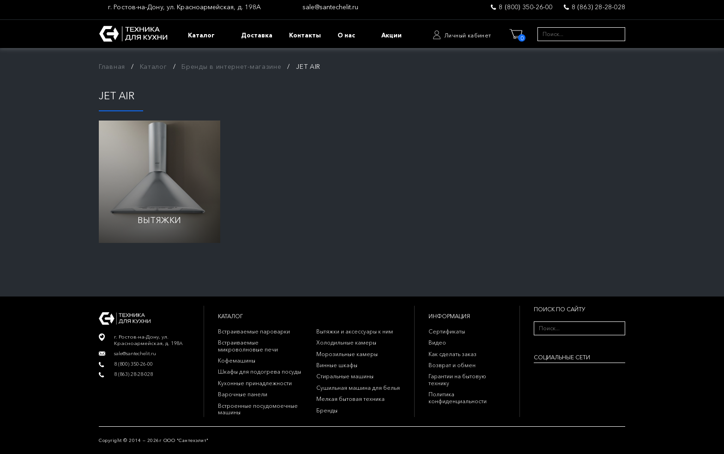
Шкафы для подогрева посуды (259, 371)
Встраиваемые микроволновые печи (248, 345)
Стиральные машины (345, 376)
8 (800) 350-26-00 (525, 7)
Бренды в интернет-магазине (231, 66)
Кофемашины (236, 360)
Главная (112, 66)
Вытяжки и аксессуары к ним (354, 331)
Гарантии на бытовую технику (457, 379)
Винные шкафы (336, 365)
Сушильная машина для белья (358, 387)
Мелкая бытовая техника (350, 398)
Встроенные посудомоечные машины (258, 409)
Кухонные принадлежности (255, 383)
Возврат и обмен (452, 365)
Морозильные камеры (347, 354)
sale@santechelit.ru (330, 7)
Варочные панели (242, 394)
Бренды (327, 410)
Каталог (153, 66)
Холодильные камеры (346, 342)
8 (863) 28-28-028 (598, 7)
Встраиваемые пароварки (254, 331)
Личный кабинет (467, 35)
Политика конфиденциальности (457, 397)
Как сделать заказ (452, 354)
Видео (437, 342)
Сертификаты (446, 331)
